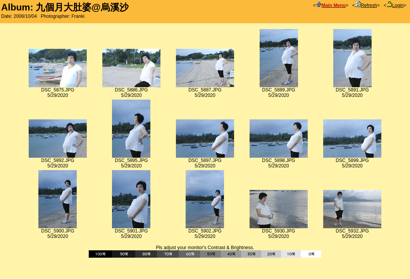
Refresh (366, 5)
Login (394, 5)
